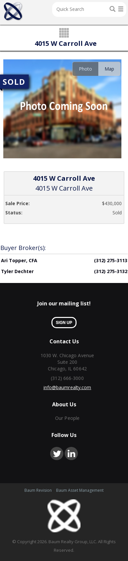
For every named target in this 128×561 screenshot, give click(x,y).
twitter (56, 453)
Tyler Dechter (17, 271)
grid (64, 33)
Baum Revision (38, 490)
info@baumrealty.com (67, 387)
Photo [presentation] (85, 69)
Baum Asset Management (80, 490)
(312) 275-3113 (110, 260)
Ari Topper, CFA (19, 260)
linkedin (71, 453)
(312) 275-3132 (110, 271)
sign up (64, 322)
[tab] (85, 69)
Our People (67, 418)
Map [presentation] (109, 69)
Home (13, 11)
